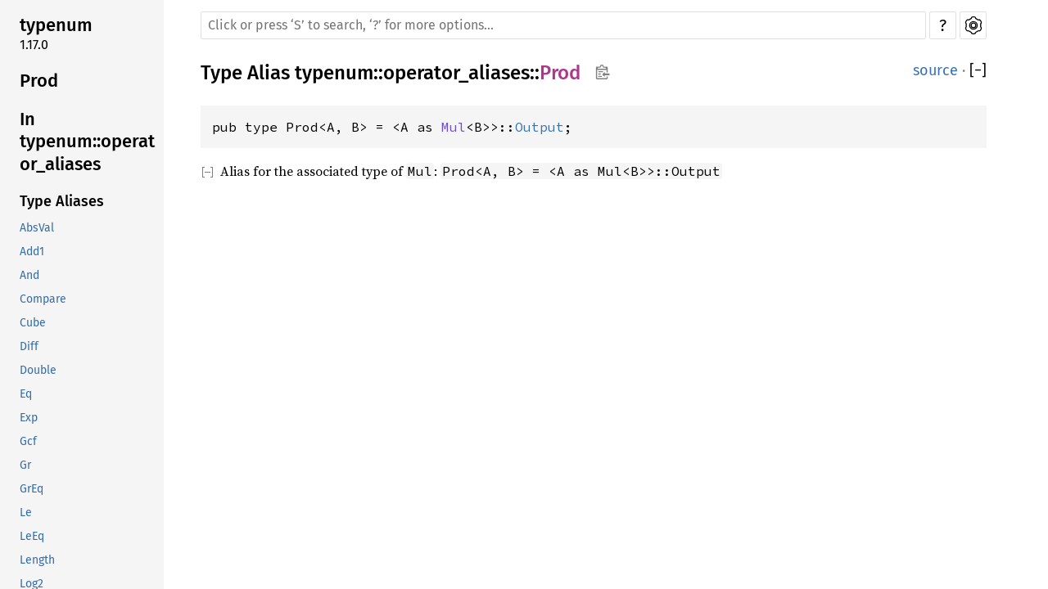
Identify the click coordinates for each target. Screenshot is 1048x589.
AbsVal (37, 228)
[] (978, 70)
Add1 (32, 252)
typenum (56, 25)
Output (539, 127)
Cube (33, 323)
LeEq (32, 536)
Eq (26, 394)
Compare (43, 299)
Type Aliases (62, 201)
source (935, 70)
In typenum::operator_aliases (87, 141)
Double (38, 370)
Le (26, 512)
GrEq (31, 489)
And (29, 275)
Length (37, 560)
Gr (25, 465)
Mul (453, 127)
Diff (29, 346)
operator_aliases (456, 72)
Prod (39, 81)
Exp (29, 418)
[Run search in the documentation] (563, 25)
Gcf (28, 441)
